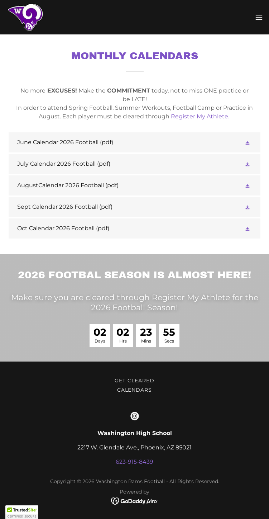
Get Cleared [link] (134, 380)
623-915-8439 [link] (134, 461)
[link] (25, 17)
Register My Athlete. (200, 116)
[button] (259, 17)
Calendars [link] (134, 390)
